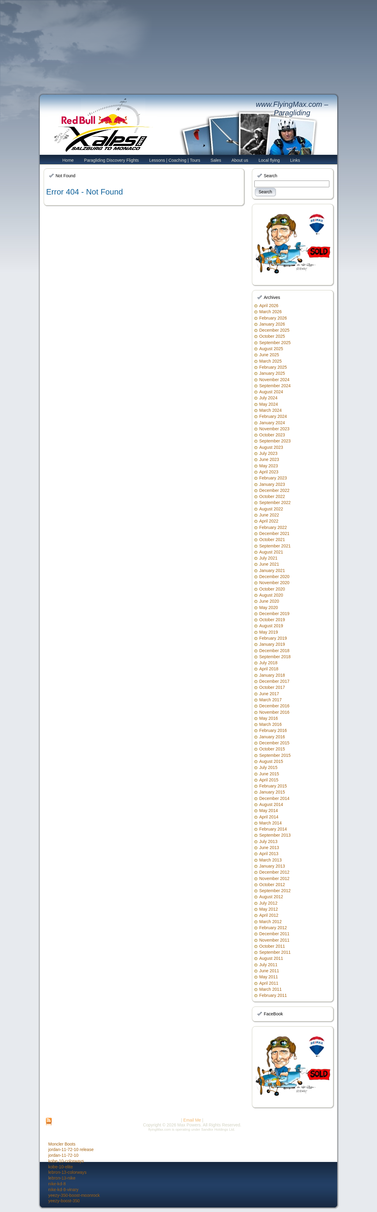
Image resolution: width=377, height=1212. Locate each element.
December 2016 (274, 705)
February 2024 (273, 416)
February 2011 (273, 995)
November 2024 (274, 379)
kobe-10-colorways (66, 1161)
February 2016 (273, 730)
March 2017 (270, 699)
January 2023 (272, 484)
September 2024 (275, 385)
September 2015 (275, 755)
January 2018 (272, 675)
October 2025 (272, 336)
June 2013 (269, 847)
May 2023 (268, 465)
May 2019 (268, 632)
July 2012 (268, 903)
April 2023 (268, 471)
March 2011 (270, 989)
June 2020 (269, 601)
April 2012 (268, 915)
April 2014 (268, 816)
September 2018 (275, 656)
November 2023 (274, 428)
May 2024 (268, 404)
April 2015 (268, 779)
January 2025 (272, 373)
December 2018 (274, 650)
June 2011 (269, 970)
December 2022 (274, 490)
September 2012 (275, 890)
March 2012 (270, 921)
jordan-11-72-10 (63, 1155)
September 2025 (275, 342)
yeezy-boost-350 (64, 1200)
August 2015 (271, 761)
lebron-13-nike (62, 1178)
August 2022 (271, 508)
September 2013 (275, 835)
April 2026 (268, 305)
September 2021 (275, 545)
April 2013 (268, 853)
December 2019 (274, 613)
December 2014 (274, 798)
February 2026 (273, 318)
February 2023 (273, 478)
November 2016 (274, 712)
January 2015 (272, 792)
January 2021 (272, 570)
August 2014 (271, 804)
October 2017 (272, 687)
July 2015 (268, 767)
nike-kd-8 (57, 1183)
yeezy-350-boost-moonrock (74, 1195)
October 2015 (272, 748)
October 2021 (272, 539)
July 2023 (268, 453)
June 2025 (269, 354)
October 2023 (272, 434)
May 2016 (268, 718)
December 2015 (274, 742)
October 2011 (272, 946)
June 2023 (269, 459)
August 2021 (271, 552)
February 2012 (273, 927)
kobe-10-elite (60, 1166)
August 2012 (271, 896)
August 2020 (271, 595)
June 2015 (269, 773)
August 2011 (271, 958)
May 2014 (268, 810)
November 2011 (274, 940)
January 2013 (272, 866)
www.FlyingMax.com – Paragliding (292, 108)
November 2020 (274, 582)
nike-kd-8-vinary (63, 1189)
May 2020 (268, 607)
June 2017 (269, 693)
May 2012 (268, 909)
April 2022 (268, 521)
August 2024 (271, 391)
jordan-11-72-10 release (70, 1149)
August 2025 (271, 348)
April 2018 (268, 668)
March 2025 (270, 361)
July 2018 (268, 662)
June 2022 (269, 515)
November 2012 (274, 878)
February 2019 (273, 638)
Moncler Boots (61, 1144)
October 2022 (272, 496)
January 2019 (272, 644)
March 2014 (270, 823)
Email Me (192, 1120)
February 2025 (273, 367)
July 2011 (268, 964)
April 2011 (268, 983)
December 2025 (274, 330)
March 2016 (270, 724)
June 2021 (269, 564)
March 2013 (270, 860)
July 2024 (268, 397)
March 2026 (270, 311)
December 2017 (274, 681)
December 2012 (274, 872)
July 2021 (268, 558)
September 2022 (275, 502)
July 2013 (268, 841)
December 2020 (274, 576)
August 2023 (271, 447)
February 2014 (273, 829)
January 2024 (272, 422)
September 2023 (275, 440)
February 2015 (273, 786)
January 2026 (272, 324)
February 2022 (273, 527)
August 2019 (271, 625)
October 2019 (272, 619)
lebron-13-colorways (67, 1172)
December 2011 (274, 933)
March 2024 (270, 410)
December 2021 (274, 533)
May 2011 (268, 976)
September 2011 (275, 952)
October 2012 (272, 884)
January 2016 (272, 736)
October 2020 (272, 589)
